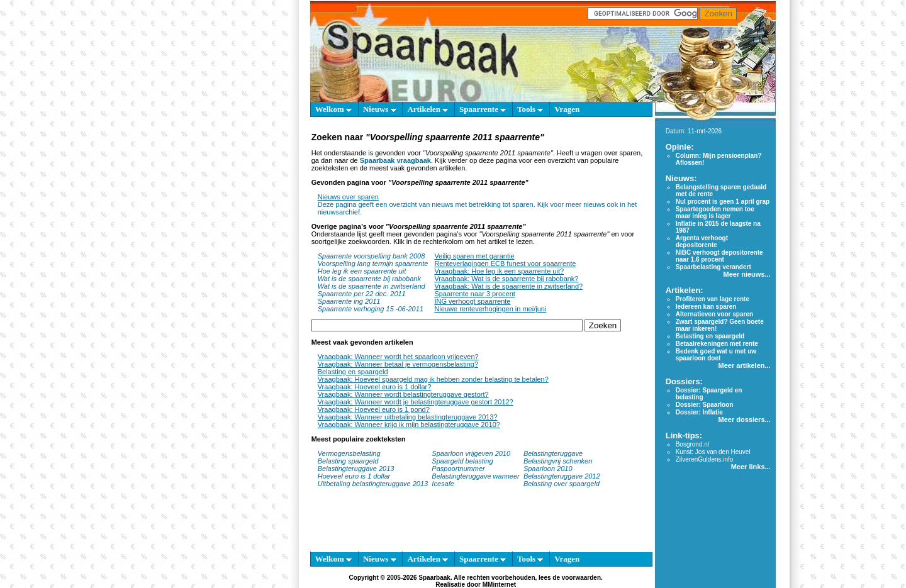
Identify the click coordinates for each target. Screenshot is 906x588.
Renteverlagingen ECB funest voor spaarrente (505, 263)
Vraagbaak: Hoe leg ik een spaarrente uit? (499, 271)
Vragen (566, 109)
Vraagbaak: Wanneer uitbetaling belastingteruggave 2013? (408, 417)
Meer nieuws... (746, 274)
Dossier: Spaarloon (705, 404)
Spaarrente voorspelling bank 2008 (371, 256)
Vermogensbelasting (349, 453)
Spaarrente (482, 109)
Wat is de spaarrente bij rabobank (369, 278)
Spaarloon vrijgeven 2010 (471, 453)
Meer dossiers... (745, 419)
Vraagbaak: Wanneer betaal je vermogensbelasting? (398, 364)
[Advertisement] (251, 302)
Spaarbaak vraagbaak (395, 160)
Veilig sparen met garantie (474, 256)
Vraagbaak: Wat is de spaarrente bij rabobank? (506, 278)
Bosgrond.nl (692, 444)
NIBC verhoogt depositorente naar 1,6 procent (719, 256)
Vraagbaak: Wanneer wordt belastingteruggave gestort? (403, 394)
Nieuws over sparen (348, 197)
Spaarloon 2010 (548, 468)
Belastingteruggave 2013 (356, 468)
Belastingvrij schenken (557, 461)
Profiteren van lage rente (712, 299)
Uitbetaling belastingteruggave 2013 (373, 483)
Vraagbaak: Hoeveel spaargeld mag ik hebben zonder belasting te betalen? (433, 379)
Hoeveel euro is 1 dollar (354, 476)
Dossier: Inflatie (699, 412)
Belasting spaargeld (348, 461)
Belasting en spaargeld (353, 371)
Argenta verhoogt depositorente (702, 241)
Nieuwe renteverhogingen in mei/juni (490, 309)
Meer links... (751, 466)
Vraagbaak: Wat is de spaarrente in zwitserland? (508, 286)
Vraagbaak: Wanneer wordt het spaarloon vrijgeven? (398, 356)
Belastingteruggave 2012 (561, 476)
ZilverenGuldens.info (705, 459)
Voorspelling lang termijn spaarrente (373, 263)
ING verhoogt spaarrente (472, 301)
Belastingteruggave (553, 453)
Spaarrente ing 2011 (349, 301)
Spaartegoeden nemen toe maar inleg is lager (715, 212)
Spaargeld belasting (462, 461)
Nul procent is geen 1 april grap (722, 201)
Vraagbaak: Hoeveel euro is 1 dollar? (375, 387)
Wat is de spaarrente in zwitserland (371, 286)
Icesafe (443, 483)
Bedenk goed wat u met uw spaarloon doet (716, 355)
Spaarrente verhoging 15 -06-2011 (370, 309)
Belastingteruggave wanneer (475, 476)
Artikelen (427, 109)
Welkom (333, 109)
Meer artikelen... (745, 365)
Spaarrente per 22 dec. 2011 (362, 293)
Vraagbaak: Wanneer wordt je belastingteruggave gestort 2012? (415, 402)
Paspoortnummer (458, 468)
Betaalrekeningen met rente (717, 343)
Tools (530, 109)
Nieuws (379, 109)
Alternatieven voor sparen (714, 314)
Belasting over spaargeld (561, 483)
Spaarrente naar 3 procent (474, 293)
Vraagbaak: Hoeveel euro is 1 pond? (374, 409)
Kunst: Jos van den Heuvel (713, 451)
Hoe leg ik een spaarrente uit (362, 271)
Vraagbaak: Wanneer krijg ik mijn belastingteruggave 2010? (409, 424)
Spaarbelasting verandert (713, 266)
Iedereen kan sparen (706, 306)
